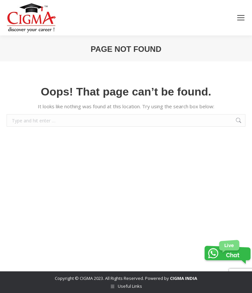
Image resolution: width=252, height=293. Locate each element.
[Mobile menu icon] (240, 17)
